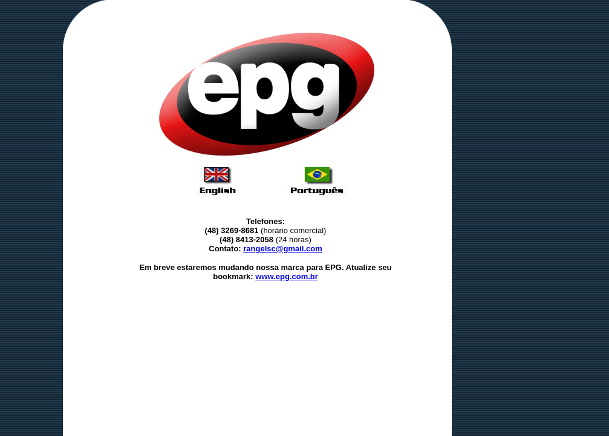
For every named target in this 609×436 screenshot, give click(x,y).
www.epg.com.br (286, 276)
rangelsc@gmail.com (282, 248)
